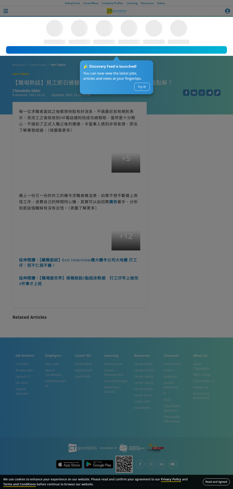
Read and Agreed (216, 482)
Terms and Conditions (19, 484)
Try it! (142, 87)
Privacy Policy (171, 479)
